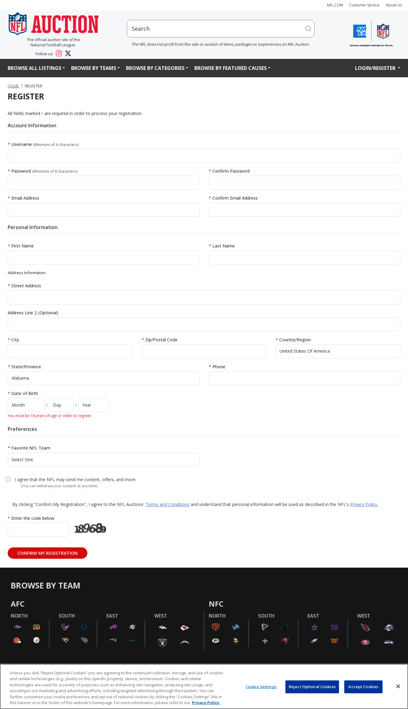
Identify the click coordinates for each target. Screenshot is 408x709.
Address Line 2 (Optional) (33, 313)
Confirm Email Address (233, 198)
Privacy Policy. (364, 504)
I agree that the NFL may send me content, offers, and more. (75, 479)
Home (13, 86)
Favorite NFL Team (29, 448)
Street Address (24, 286)
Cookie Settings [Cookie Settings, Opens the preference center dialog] (261, 686)
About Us (394, 5)
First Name (21, 246)
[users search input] (221, 28)
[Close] (398, 686)
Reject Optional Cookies (312, 686)
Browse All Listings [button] (34, 68)
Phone (217, 367)
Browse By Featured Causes (230, 68)
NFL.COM (335, 5)
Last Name (222, 246)
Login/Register (376, 68)
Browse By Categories (155, 68)
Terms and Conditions (167, 504)
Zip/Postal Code (159, 340)
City (13, 340)
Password (43, 171)
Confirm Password (229, 171)
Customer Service (364, 5)
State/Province (24, 367)
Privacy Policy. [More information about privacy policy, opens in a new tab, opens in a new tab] (206, 702)
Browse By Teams (93, 68)
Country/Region (293, 340)
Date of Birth (23, 393)
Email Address (23, 198)
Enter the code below (31, 518)
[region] (204, 686)
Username (43, 144)
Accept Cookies (363, 686)
